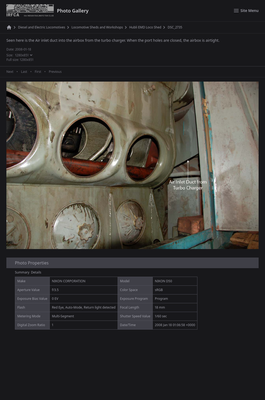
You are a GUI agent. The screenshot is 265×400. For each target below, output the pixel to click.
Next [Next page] (9, 72)
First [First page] (38, 72)
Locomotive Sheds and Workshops (97, 27)
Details (36, 272)
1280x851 (27, 59)
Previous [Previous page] (55, 72)
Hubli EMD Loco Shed (145, 27)
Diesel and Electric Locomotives (41, 27)
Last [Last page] (24, 72)
